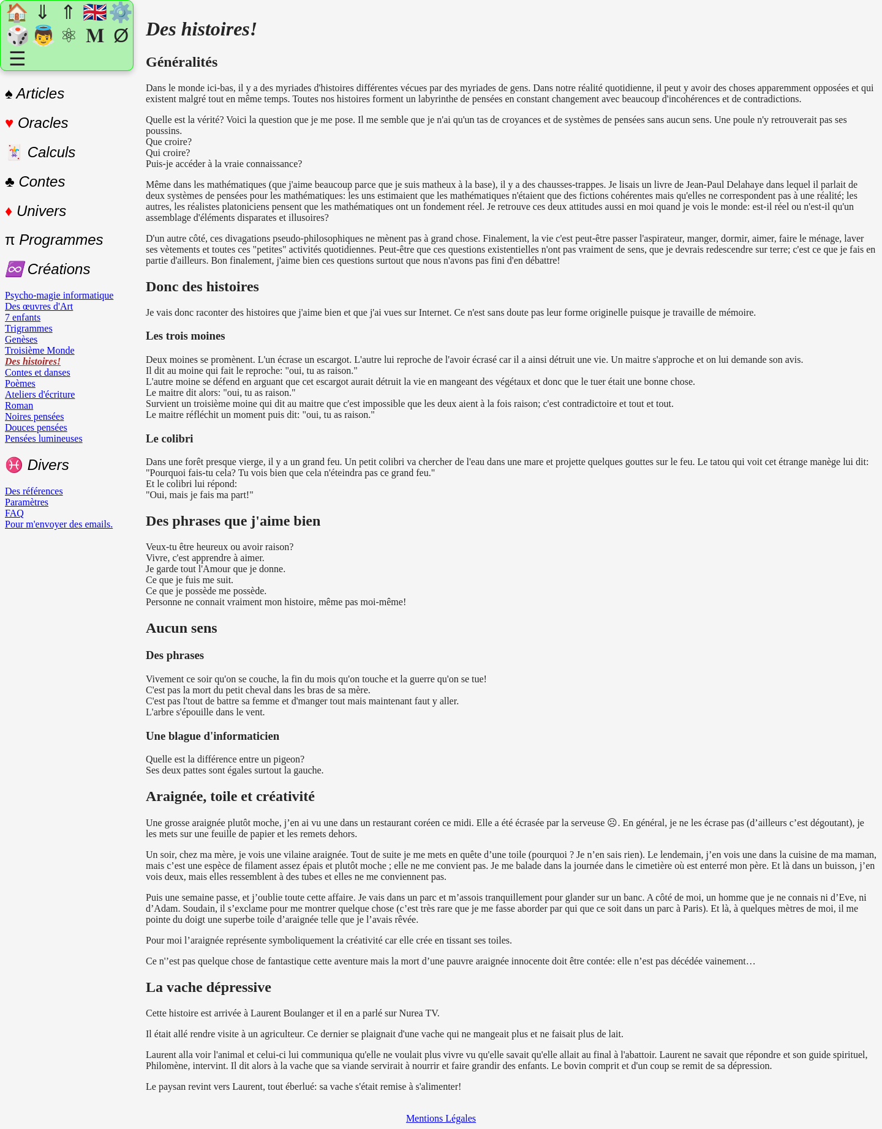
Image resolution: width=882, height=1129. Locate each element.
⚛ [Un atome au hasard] (69, 35)
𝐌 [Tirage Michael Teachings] (95, 35)
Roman (19, 405)
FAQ (14, 513)
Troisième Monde (40, 350)
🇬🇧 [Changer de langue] (94, 12)
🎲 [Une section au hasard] (17, 35)
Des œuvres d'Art (39, 306)
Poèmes (20, 383)
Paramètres (26, 502)
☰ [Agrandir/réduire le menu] (17, 59)
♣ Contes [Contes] (35, 181)
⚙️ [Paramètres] (120, 12)
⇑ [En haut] (68, 12)
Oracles (37, 122)
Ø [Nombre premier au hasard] (121, 35)
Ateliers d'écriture (40, 394)
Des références (34, 491)
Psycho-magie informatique (59, 295)
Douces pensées (36, 427)
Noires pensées (34, 416)
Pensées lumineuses (44, 438)
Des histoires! (33, 361)
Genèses (21, 339)
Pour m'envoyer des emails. (59, 524)
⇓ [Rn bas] (42, 12)
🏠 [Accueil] (17, 12)
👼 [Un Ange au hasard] (43, 35)
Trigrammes (29, 328)
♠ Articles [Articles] (34, 93)
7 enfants (22, 317)
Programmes (54, 239)
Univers (35, 211)
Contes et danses (37, 372)
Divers (37, 464)
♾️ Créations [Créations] (47, 269)
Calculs (40, 152)
